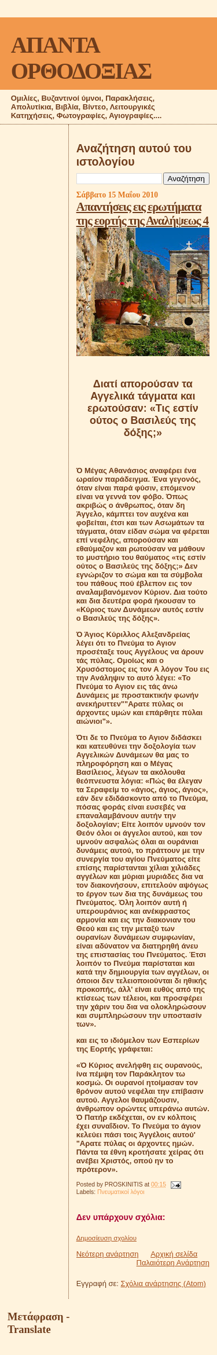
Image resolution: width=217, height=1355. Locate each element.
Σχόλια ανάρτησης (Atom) (163, 1283)
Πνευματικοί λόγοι (121, 1192)
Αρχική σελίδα (173, 1254)
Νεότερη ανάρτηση (107, 1254)
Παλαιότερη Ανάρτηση (173, 1262)
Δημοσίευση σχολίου (106, 1238)
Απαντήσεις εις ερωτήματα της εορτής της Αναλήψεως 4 (142, 213)
